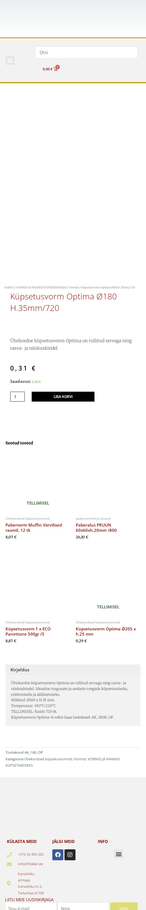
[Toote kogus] (17, 397)
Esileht (9, 287)
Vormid (74, 287)
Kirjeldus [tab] (19, 669)
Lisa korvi (63, 396)
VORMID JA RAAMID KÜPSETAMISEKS (41, 287)
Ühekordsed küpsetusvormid (48, 758)
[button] (10, 60)
